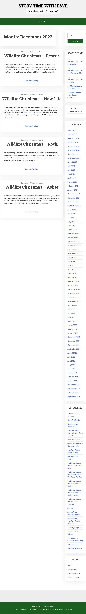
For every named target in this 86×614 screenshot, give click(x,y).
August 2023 (72, 257)
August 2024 (72, 210)
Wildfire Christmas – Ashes (32, 187)
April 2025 (71, 178)
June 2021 (71, 361)
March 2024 (72, 230)
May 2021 (71, 365)
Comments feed (73, 573)
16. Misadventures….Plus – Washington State (75, 70)
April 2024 (71, 225)
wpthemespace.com (64, 609)
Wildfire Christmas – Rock (32, 144)
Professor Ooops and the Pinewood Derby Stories (74, 492)
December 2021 (73, 337)
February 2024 (73, 233)
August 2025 (72, 162)
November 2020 (73, 388)
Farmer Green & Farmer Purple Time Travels (75, 433)
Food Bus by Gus (73, 439)
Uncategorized (73, 544)
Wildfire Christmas (36, 52)
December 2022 (73, 289)
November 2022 (73, 293)
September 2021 (73, 349)
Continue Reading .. (32, 80)
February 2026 (73, 138)
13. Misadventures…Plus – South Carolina (75, 94)
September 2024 (73, 206)
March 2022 (72, 325)
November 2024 (73, 198)
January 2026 (72, 142)
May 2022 (71, 317)
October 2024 (72, 202)
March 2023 (72, 277)
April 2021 (71, 369)
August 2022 (72, 305)
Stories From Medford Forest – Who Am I (74, 521)
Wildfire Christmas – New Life (31, 98)
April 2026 (71, 130)
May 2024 (71, 222)
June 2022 (71, 313)
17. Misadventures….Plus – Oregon (75, 61)
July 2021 (71, 357)
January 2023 (72, 285)
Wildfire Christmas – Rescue (32, 55)
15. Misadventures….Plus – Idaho (75, 79)
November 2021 (73, 341)
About (42, 21)
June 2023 (71, 265)
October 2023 (72, 249)
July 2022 (71, 309)
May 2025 (71, 174)
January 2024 (72, 237)
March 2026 (72, 134)
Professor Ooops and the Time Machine (74, 501)
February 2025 (73, 186)
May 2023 (71, 269)
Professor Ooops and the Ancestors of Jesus (75, 465)
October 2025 (72, 154)
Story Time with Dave (43, 5)
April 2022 (71, 321)
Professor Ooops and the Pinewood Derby (74, 483)
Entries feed (72, 569)
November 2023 (73, 245)
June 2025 (71, 170)
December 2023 (73, 241)
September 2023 (73, 253)
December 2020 (73, 385)
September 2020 (73, 396)
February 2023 (73, 281)
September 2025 (73, 158)
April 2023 (71, 273)
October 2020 (72, 393)
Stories (25, 52)
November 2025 (73, 150)
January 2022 (72, 333)
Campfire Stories (73, 420)
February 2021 (73, 377)
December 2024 (73, 194)
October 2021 (72, 345)
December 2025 (73, 146)
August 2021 (72, 353)
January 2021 (72, 381)
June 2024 (71, 218)
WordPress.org (73, 577)
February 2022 (73, 329)
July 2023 (71, 261)
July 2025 (71, 166)
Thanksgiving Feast (74, 527)
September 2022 (73, 301)
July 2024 (71, 214)
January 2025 (72, 190)
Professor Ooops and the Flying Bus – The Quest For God (75, 474)
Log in (69, 565)
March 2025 (72, 182)
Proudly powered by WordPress (26, 609)
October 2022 (72, 297)
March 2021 (72, 373)
